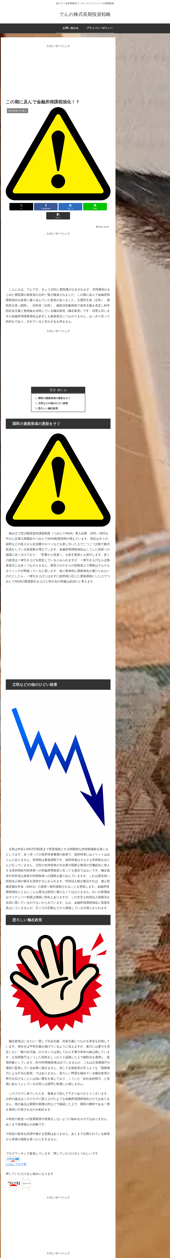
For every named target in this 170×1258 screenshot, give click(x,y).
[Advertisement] (58, 72)
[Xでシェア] (23, 206)
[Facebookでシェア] (40, 206)
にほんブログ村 (16, 1156)
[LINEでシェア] (75, 206)
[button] (93, 206)
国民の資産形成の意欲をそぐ (55, 389)
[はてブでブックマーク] (58, 206)
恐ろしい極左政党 (49, 399)
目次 (53, 381)
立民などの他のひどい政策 (54, 394)
